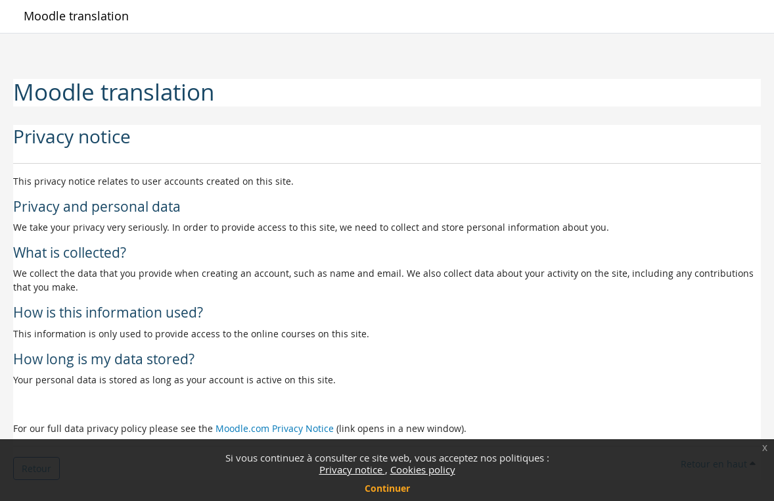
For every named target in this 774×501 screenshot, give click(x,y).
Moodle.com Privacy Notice (275, 428)
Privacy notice (352, 469)
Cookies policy (422, 469)
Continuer (387, 488)
